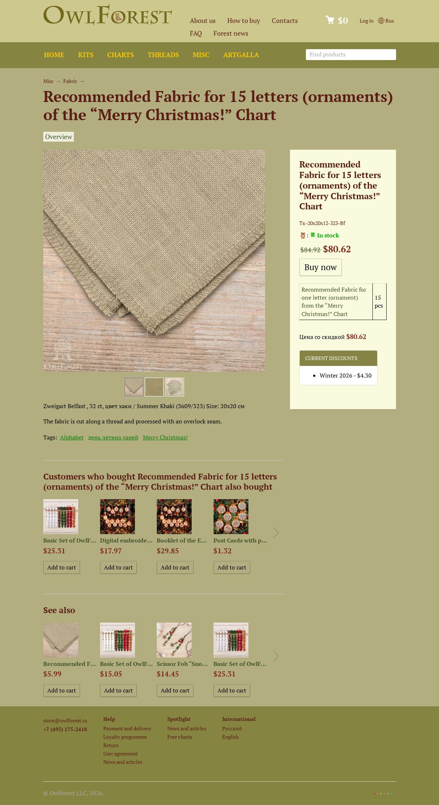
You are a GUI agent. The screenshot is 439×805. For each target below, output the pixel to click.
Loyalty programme (125, 736)
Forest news (230, 33)
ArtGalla (241, 55)
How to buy (243, 20)
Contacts (285, 20)
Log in (367, 20)
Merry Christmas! (165, 437)
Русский (232, 728)
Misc (201, 55)
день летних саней (113, 437)
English (230, 736)
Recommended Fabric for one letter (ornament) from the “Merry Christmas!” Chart (334, 301)
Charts (120, 55)
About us (203, 20)
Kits (85, 55)
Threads (163, 55)
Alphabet (72, 437)
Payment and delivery (127, 728)
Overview (58, 137)
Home (54, 55)
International (239, 718)
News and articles (122, 761)
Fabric (70, 81)
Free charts (179, 736)
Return (111, 745)
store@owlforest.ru (65, 720)
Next (276, 532)
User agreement (120, 753)
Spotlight (179, 718)
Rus (386, 20)
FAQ (196, 33)
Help (109, 718)
